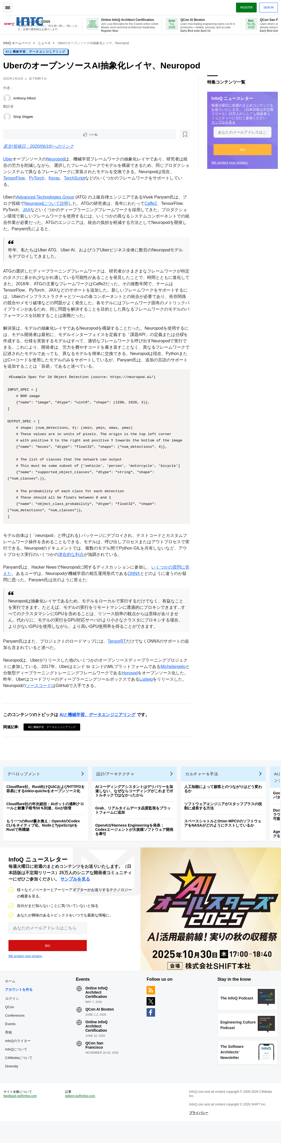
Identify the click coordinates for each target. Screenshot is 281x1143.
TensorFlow (16, 178)
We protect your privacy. (227, 162)
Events (12, 1039)
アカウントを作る (21, 1005)
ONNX (140, 580)
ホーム (12, 996)
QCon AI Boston (100, 1024)
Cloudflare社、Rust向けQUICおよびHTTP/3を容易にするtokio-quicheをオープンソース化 (47, 800)
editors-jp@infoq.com (81, 1115)
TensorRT (119, 648)
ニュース (46, 42)
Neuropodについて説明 (53, 204)
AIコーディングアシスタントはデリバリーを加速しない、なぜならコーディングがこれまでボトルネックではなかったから (136, 802)
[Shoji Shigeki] (9, 116)
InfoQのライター (20, 1056)
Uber (10, 159)
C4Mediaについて (21, 1073)
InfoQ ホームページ (19, 42)
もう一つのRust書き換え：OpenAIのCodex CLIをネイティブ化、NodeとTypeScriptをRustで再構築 (45, 836)
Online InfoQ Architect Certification (97, 1007)
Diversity (13, 1082)
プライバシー (197, 1132)
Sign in (266, 6)
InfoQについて (18, 1065)
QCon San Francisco (95, 1060)
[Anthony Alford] (9, 98)
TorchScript (76, 178)
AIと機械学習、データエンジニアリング (38, 51)
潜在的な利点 (90, 561)
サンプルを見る (221, 122)
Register (244, 6)
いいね (20, 134)
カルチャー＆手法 (203, 785)
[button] (240, 149)
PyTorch (39, 178)
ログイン (14, 1013)
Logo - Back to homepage (40, 18)
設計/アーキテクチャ (117, 785)
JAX (54, 210)
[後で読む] (38, 134)
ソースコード (88, 692)
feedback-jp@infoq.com (22, 1115)
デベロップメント (26, 785)
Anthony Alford (26, 98)
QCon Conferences (17, 1026)
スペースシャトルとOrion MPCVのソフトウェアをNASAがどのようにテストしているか (225, 834)
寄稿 (10, 1048)
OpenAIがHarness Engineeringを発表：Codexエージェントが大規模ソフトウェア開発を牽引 (136, 840)
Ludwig (12, 692)
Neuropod (57, 159)
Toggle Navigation (10, 6)
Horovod (161, 679)
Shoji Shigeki (25, 116)
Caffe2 (157, 204)
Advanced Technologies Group (47, 197)
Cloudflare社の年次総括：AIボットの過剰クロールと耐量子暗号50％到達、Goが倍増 (47, 817)
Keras (56, 178)
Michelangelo (17, 679)
